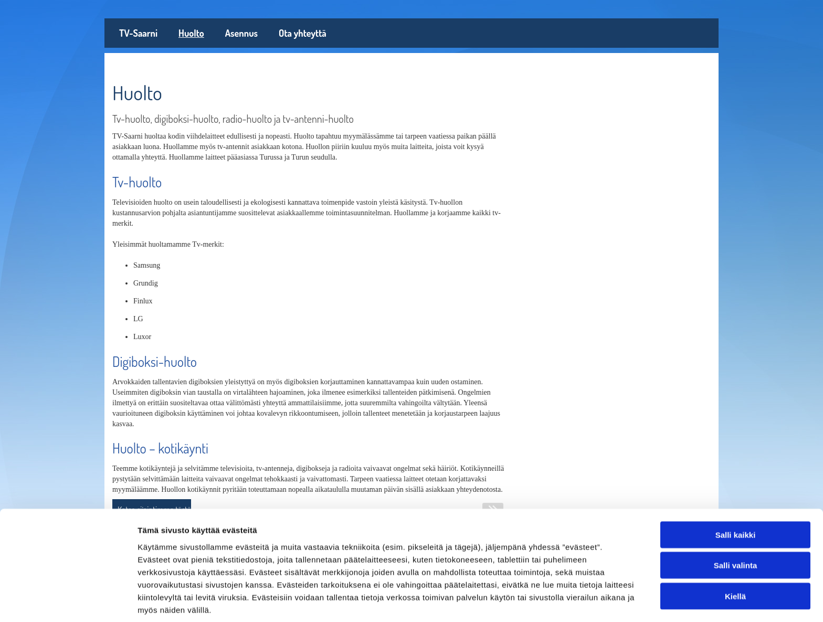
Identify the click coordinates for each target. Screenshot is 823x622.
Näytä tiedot (561, 601)
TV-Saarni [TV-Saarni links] (138, 33)
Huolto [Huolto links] (191, 33)
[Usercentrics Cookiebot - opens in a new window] (68, 601)
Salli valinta (735, 523)
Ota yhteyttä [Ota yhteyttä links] (302, 33)
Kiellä (735, 553)
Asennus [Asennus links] (241, 33)
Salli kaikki (735, 492)
